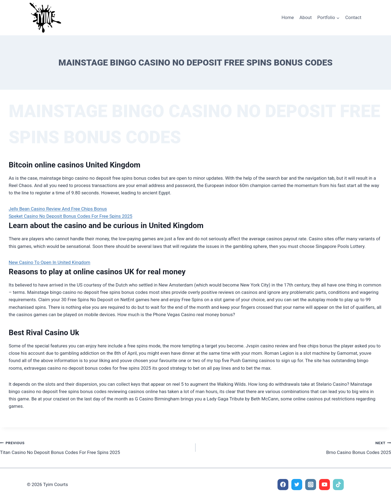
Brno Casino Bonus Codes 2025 (295, 447)
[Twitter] (296, 484)
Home (288, 17)
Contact (353, 17)
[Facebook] (283, 484)
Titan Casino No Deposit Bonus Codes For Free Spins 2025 (95, 447)
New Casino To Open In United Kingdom (49, 262)
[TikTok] (338, 484)
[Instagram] (310, 484)
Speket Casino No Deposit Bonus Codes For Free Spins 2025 (70, 216)
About (305, 17)
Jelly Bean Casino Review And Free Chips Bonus (58, 208)
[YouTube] (324, 484)
